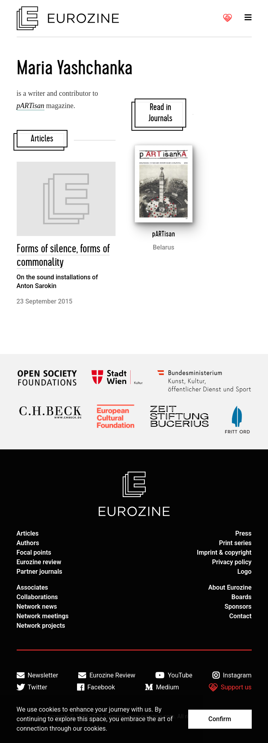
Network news (37, 606)
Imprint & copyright (224, 552)
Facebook (96, 687)
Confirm (219, 719)
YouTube (173, 675)
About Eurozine (229, 587)
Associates (32, 587)
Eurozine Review (106, 675)
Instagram (231, 675)
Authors (28, 543)
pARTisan (163, 234)
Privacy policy (232, 562)
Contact (240, 616)
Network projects (41, 625)
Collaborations (37, 597)
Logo (244, 571)
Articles (28, 533)
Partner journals (39, 571)
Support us (230, 687)
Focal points (34, 552)
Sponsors (237, 606)
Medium (162, 687)
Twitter (32, 687)
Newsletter (37, 675)
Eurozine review (39, 562)
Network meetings (43, 616)
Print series (235, 543)
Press (243, 533)
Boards (241, 597)
